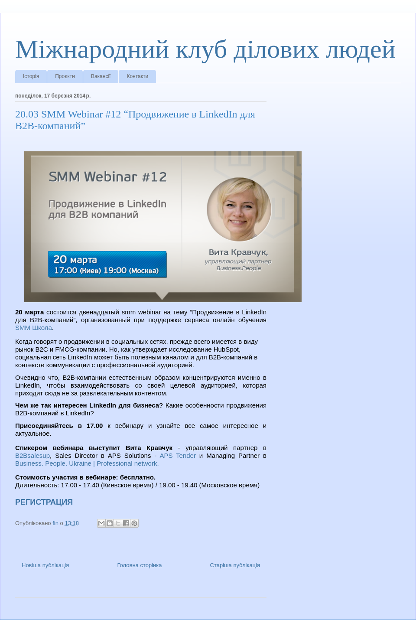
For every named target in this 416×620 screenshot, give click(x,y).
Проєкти (65, 76)
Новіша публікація (45, 565)
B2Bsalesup (32, 455)
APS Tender (177, 455)
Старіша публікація (235, 565)
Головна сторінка (139, 565)
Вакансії (101, 76)
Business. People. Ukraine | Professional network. (87, 463)
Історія (31, 76)
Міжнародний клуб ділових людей (205, 49)
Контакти (137, 76)
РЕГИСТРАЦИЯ (44, 502)
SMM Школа (33, 327)
